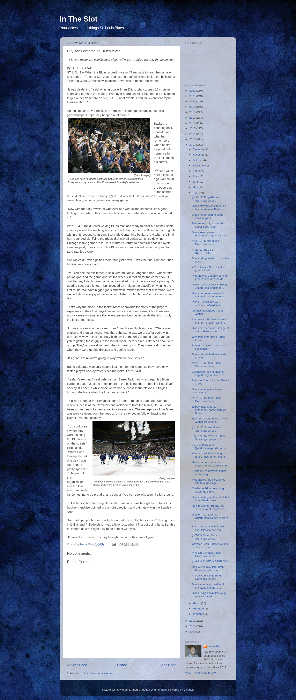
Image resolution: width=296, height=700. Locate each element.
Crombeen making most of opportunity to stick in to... (209, 373)
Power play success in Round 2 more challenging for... (210, 286)
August (197, 170)
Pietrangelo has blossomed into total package (208, 481)
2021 (192, 95)
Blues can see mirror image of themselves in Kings (210, 330)
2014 (192, 133)
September (200, 165)
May (196, 187)
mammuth (160, 689)
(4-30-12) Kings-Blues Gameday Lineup (205, 199)
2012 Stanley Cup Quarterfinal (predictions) (209, 446)
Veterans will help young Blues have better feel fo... (209, 455)
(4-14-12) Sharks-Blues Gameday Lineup (206, 399)
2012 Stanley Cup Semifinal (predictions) (209, 269)
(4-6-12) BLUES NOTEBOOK (210, 561)
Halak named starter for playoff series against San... (210, 464)
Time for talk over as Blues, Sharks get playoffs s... (208, 437)
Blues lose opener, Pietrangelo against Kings (209, 234)
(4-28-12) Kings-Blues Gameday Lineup (205, 242)
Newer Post (77, 665)
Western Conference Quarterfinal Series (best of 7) (210, 518)
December (199, 149)
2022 (192, 90)
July (195, 176)
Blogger (188, 689)
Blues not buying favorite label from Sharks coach (210, 499)
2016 (192, 123)
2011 (192, 620)
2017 (192, 117)
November (199, 154)
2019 (192, 106)
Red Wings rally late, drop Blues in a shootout (208, 568)
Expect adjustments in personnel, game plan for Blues (209, 410)
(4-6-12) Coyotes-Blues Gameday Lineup (206, 554)
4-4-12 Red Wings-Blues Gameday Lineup (207, 577)
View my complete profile (200, 672)
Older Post (166, 665)
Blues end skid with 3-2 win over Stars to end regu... (208, 528)
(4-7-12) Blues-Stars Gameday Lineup (204, 537)
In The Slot (78, 19)
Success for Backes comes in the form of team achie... (210, 321)
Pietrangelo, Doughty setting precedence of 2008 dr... (209, 277)
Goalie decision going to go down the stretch (208, 490)
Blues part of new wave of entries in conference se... (209, 295)
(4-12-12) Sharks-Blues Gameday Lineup (206, 429)
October (198, 160)
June (196, 181)
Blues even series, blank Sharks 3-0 (207, 391)
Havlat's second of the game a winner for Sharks (210, 420)
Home (122, 665)
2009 (192, 631)
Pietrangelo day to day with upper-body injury (208, 225)
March (197, 603)
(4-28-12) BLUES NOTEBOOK (202, 251)
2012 (192, 144)
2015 (192, 128)
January (198, 613)
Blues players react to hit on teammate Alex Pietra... (209, 207)
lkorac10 (213, 646)
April (196, 192)
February (199, 608)
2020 (192, 101)
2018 (192, 112)
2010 (192, 626)
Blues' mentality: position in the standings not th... (208, 586)
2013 (192, 139)
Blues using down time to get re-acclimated (210, 594)
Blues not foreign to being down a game (207, 216)
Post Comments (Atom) (98, 673)
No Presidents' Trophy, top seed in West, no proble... (209, 507)
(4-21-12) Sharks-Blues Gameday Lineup (206, 364)
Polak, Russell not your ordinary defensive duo (207, 303)
